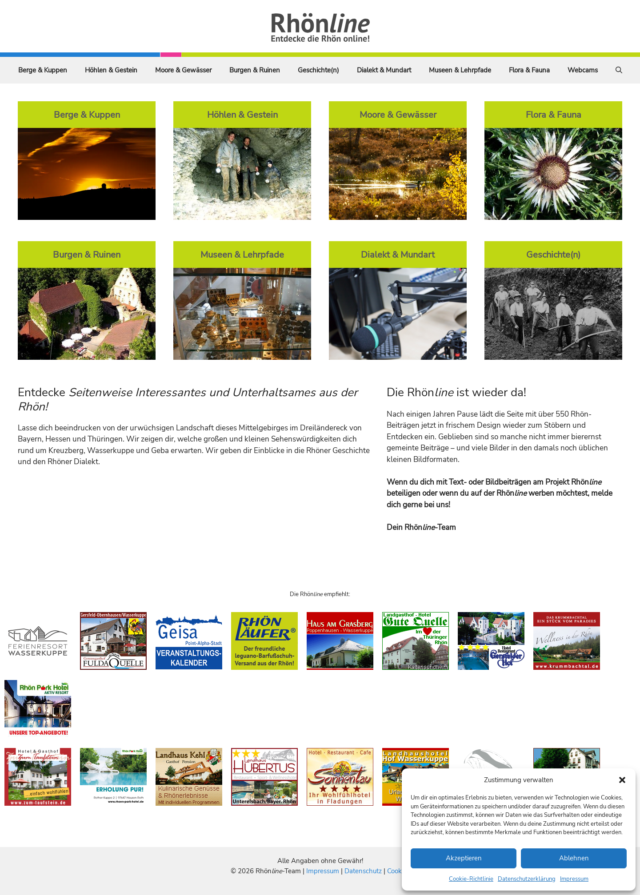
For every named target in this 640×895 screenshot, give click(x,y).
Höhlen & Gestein (111, 70)
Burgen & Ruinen (254, 70)
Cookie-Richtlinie (471, 879)
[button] (622, 780)
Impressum (574, 879)
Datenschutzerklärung (527, 879)
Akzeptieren (464, 858)
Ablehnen (574, 858)
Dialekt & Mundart (384, 70)
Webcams (583, 70)
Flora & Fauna (529, 70)
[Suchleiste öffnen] (619, 70)
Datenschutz (363, 871)
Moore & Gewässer (183, 70)
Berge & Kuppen (42, 70)
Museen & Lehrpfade (460, 70)
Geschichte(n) (318, 70)
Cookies (398, 871)
